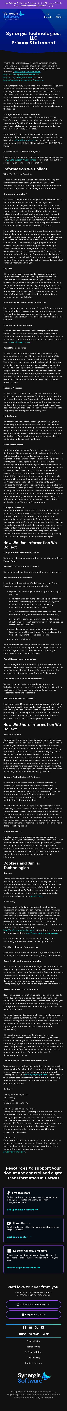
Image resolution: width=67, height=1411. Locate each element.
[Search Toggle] (48, 15)
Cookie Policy (37, 896)
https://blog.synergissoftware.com (20, 77)
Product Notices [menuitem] (33, 1363)
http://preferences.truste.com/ (18, 930)
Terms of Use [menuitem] (33, 1347)
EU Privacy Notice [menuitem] (33, 1352)
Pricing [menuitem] (22, 1334)
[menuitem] (24, 1327)
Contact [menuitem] (34, 1334)
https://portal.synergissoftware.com (21, 74)
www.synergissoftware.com (27, 72)
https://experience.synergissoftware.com (23, 80)
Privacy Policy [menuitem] (33, 1341)
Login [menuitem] (46, 1334)
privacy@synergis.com (25, 140)
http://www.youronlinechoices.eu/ (42, 933)
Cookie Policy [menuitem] (33, 1358)
